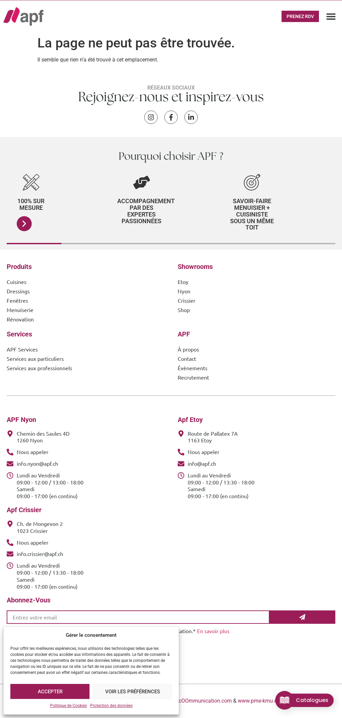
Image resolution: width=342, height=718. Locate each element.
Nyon (184, 291)
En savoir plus (213, 630)
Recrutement (193, 377)
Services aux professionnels (39, 368)
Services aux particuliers (35, 358)
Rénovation (20, 319)
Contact (187, 358)
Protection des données (111, 705)
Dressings (18, 291)
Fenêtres (17, 300)
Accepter (50, 692)
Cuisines (16, 281)
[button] (331, 16)
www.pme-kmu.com (261, 701)
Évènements (192, 368)
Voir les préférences (132, 692)
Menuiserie (20, 309)
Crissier (186, 300)
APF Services (22, 349)
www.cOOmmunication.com (199, 701)
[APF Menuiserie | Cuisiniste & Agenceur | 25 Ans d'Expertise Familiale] (23, 16)
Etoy (183, 281)
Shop (184, 309)
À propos (188, 349)
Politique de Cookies (68, 705)
